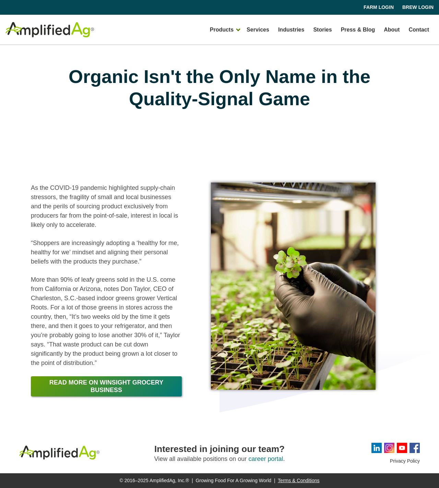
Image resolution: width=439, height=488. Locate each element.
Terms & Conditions (298, 480)
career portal (265, 458)
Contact (418, 30)
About (392, 30)
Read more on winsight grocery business (106, 386)
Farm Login (379, 7)
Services (258, 30)
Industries (291, 30)
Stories (322, 30)
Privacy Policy (405, 461)
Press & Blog (358, 30)
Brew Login (418, 7)
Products (222, 30)
